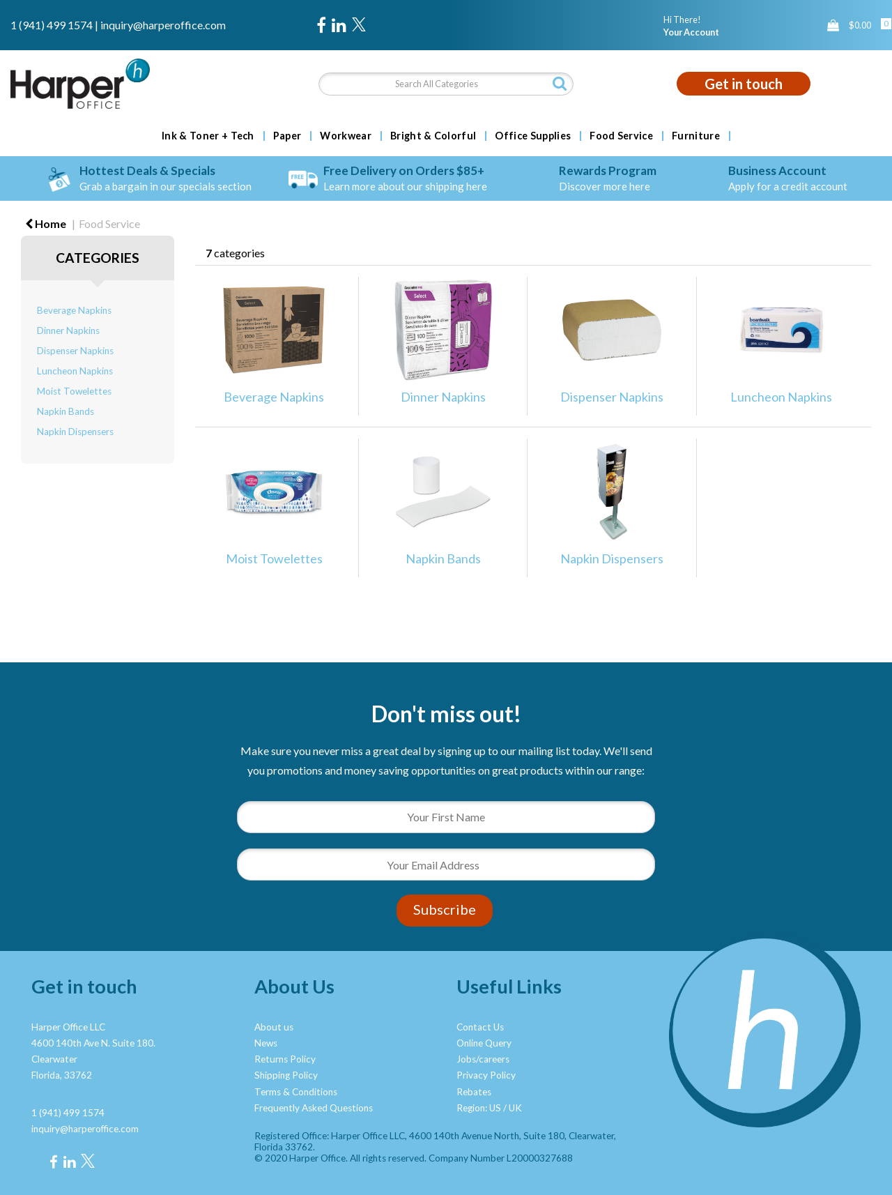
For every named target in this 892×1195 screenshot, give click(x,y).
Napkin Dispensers (75, 431)
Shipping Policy (286, 1075)
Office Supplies (533, 136)
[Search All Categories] (446, 84)
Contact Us (480, 1027)
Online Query (484, 1043)
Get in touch (744, 83)
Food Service (621, 136)
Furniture (696, 136)
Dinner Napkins (68, 330)
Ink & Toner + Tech (208, 136)
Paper (287, 136)
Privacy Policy (486, 1075)
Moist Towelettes (74, 391)
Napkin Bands (65, 411)
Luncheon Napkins (75, 370)
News (265, 1043)
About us (273, 1027)
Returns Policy (285, 1059)
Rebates (473, 1091)
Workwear (345, 136)
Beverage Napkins (74, 310)
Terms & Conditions (295, 1091)
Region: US (478, 1107)
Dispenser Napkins (75, 350)
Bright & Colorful (433, 136)
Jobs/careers (482, 1059)
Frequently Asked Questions (313, 1107)
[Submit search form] (559, 83)
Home (45, 223)
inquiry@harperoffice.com (163, 24)
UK (515, 1107)
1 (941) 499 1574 (51, 24)
